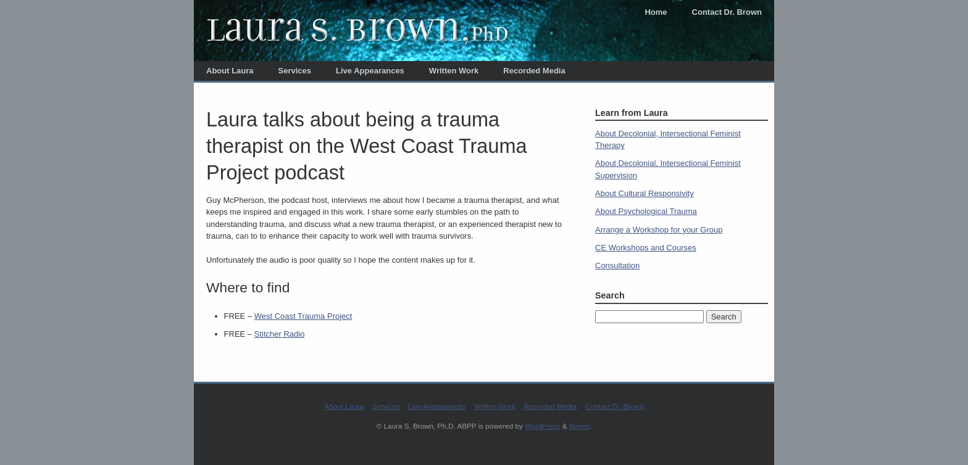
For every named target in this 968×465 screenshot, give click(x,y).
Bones (579, 426)
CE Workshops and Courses (645, 247)
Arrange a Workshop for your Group (658, 229)
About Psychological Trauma (646, 211)
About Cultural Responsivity (644, 193)
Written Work (453, 70)
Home (656, 12)
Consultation (617, 265)
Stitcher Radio (279, 334)
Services (295, 70)
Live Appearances (370, 70)
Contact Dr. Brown (727, 12)
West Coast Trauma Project (303, 316)
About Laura (230, 70)
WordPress (543, 426)
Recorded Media (534, 70)
